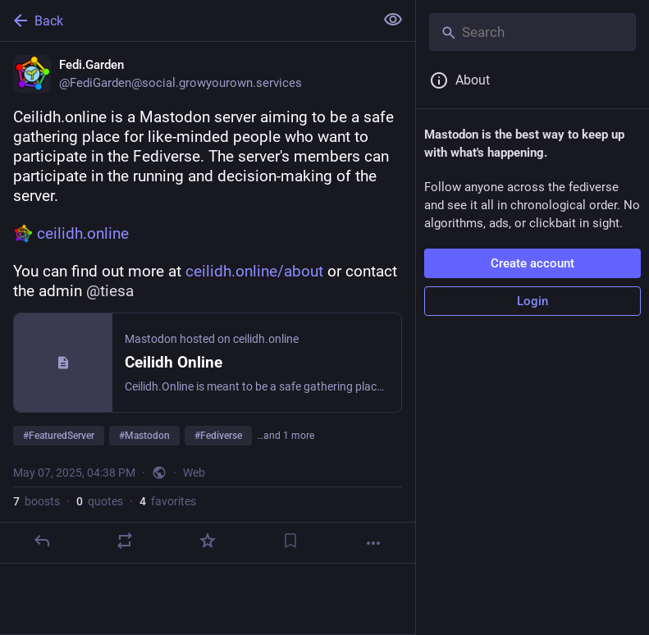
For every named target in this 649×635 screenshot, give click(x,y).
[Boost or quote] (125, 540)
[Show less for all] (393, 19)
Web (194, 472)
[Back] (185, 20)
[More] (373, 543)
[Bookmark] (290, 540)
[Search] (532, 32)
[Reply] (42, 540)
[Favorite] (207, 540)
